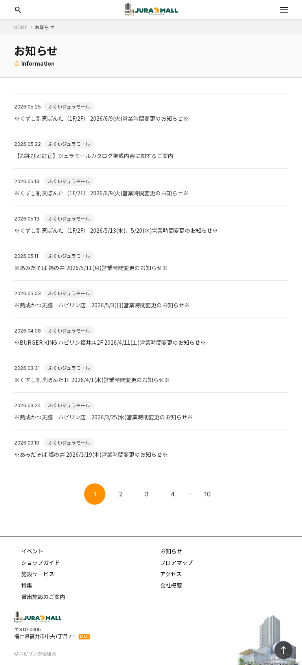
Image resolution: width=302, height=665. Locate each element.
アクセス (171, 574)
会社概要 (171, 585)
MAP (84, 636)
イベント (32, 551)
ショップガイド (40, 562)
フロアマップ (176, 562)
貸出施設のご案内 (43, 597)
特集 (26, 585)
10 (207, 494)
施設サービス (37, 574)
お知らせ (171, 551)
